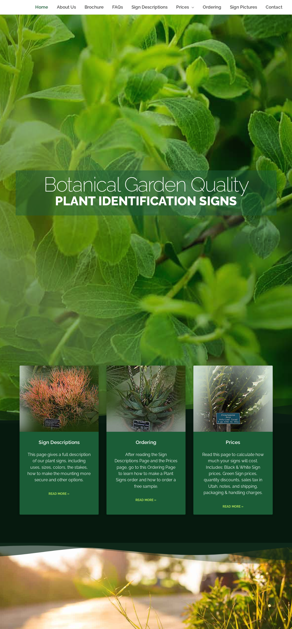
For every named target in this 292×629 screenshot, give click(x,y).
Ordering (146, 453)
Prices (233, 453)
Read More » (59, 514)
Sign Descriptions (59, 453)
